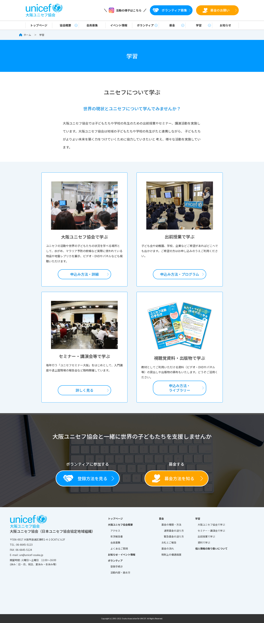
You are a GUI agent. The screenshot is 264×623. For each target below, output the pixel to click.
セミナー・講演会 (211, 531)
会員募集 (92, 25)
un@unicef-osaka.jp (31, 555)
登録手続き (116, 566)
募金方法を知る (173, 478)
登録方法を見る (85, 478)
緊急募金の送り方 (174, 536)
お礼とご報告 (168, 542)
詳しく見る (84, 390)
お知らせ (225, 25)
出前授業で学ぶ (206, 536)
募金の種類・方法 (171, 524)
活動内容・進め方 (120, 572)
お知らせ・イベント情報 (121, 554)
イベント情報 (118, 25)
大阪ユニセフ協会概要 (120, 524)
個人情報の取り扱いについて (211, 548)
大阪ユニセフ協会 (211, 525)
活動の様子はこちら (125, 10)
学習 (199, 25)
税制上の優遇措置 (171, 554)
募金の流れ (167, 548)
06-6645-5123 (24, 544)
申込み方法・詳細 (84, 274)
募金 (172, 25)
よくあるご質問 (119, 548)
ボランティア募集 (170, 10)
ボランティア (145, 25)
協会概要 (65, 25)
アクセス (115, 530)
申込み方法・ (179, 274)
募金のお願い (216, 10)
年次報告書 (116, 536)
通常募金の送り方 (174, 530)
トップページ (38, 25)
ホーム (27, 35)
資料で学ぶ (204, 542)
